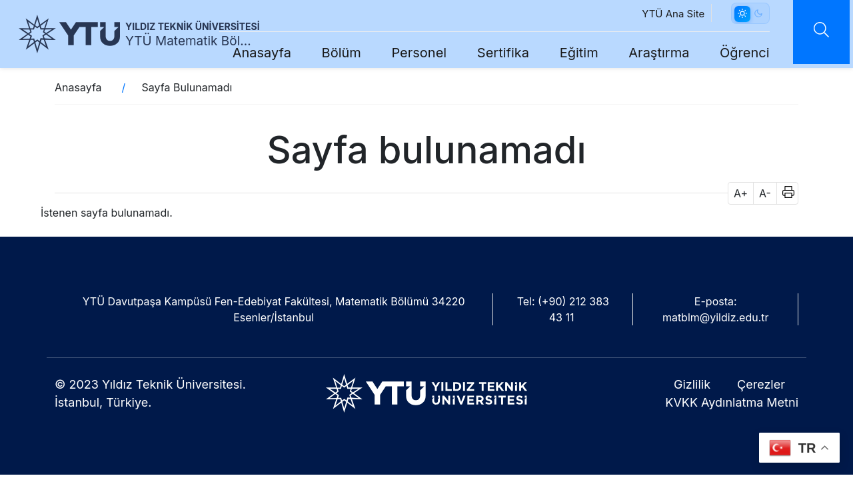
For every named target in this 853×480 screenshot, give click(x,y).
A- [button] (765, 193)
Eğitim (571, 53)
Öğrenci (737, 53)
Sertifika (495, 53)
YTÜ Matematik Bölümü (190, 41)
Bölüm (333, 53)
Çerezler (761, 384)
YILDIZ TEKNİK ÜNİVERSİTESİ (192, 26)
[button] (784, 193)
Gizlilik (692, 384)
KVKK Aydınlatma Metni (731, 402)
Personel (411, 53)
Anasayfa (254, 53)
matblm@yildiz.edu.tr (715, 317)
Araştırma (651, 53)
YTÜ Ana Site (665, 13)
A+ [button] (741, 193)
